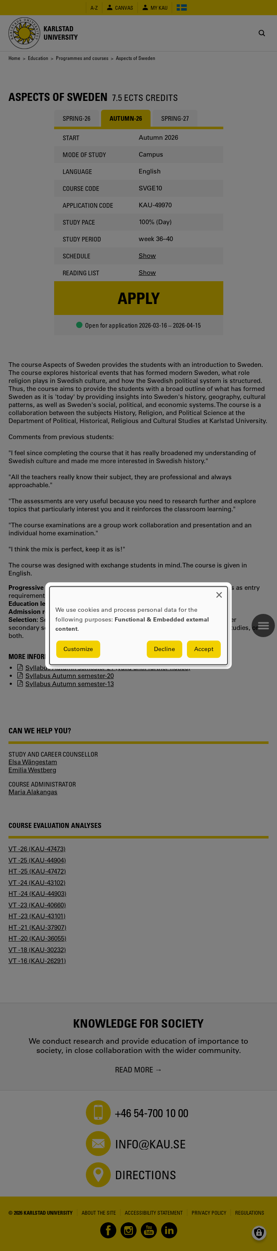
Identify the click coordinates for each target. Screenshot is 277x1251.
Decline (164, 649)
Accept (204, 649)
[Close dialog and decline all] (219, 591)
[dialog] (138, 625)
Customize (78, 649)
